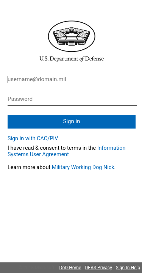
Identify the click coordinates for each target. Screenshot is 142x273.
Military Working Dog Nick (83, 167)
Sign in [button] (71, 121)
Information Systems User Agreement (66, 151)
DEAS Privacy (98, 267)
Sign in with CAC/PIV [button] (33, 138)
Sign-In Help (128, 267)
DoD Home (70, 267)
